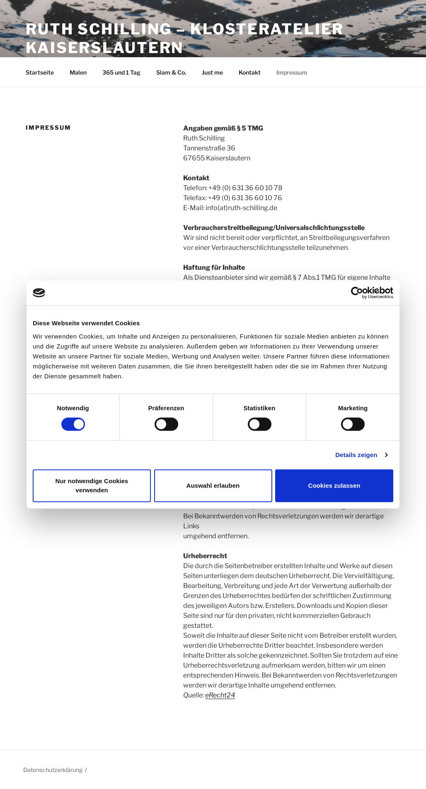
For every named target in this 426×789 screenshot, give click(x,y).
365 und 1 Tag (121, 72)
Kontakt (250, 72)
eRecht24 (220, 695)
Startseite (40, 72)
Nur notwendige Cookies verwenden (92, 485)
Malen (78, 72)
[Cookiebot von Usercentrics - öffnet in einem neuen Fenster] (357, 293)
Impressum (291, 72)
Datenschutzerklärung (52, 769)
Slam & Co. (171, 72)
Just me (212, 72)
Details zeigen (356, 454)
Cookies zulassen (334, 485)
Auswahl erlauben (213, 485)
